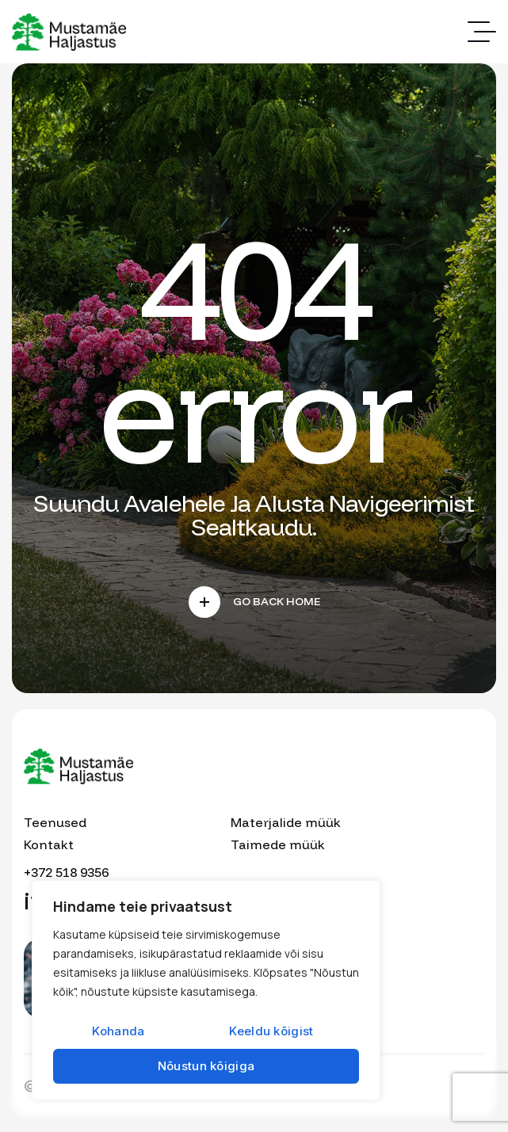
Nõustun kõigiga (206, 1065)
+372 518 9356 (66, 872)
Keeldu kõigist (271, 1031)
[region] (206, 990)
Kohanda (118, 1031)
